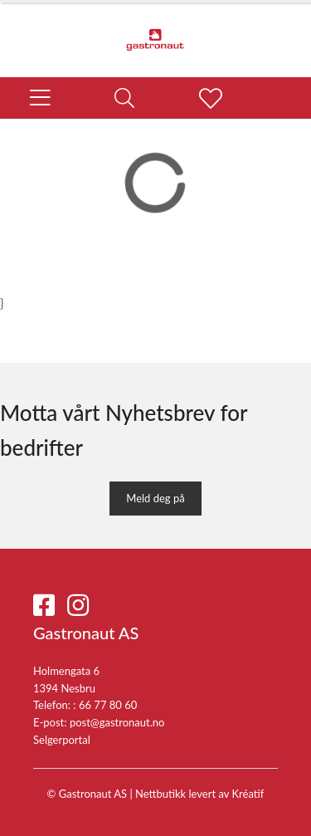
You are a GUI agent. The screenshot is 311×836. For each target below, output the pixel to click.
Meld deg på (155, 498)
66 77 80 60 (108, 704)
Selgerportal (61, 739)
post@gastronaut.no (117, 722)
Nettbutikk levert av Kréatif (199, 793)
